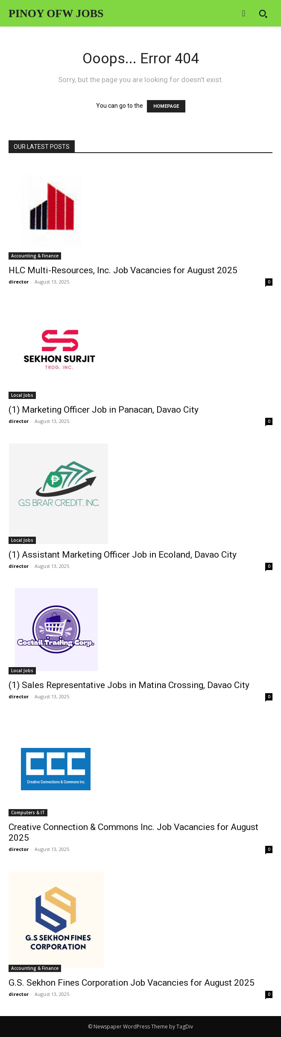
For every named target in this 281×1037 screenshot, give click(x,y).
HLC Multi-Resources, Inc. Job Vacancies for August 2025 (123, 270)
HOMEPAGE (166, 106)
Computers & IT (28, 812)
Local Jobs (22, 395)
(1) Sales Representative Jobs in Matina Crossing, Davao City (129, 685)
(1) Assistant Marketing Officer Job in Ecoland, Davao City (123, 555)
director (19, 281)
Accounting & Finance (35, 256)
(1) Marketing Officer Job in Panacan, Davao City (104, 410)
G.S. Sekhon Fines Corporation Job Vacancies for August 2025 (132, 983)
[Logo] (56, 14)
